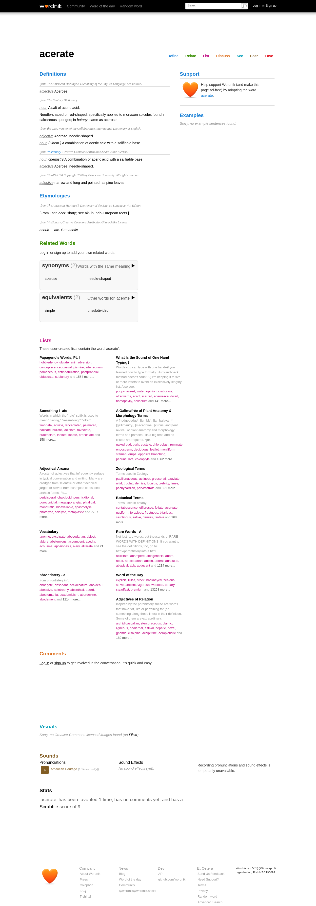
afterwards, (124, 396)
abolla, (149, 561)
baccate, (46, 430)
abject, (91, 536)
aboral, (160, 561)
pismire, (80, 367)
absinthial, (78, 590)
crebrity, (165, 483)
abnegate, (47, 585)
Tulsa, (132, 580)
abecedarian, (77, 536)
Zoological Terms (130, 469)
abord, (169, 556)
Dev (161, 868)
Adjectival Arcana (54, 469)
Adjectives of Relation (134, 599)
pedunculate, (125, 459)
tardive (160, 517)
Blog (122, 874)
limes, (175, 483)
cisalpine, (135, 633)
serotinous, (124, 517)
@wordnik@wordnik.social (137, 891)
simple (50, 310)
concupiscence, (51, 367)
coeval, (68, 367)
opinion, (152, 391)
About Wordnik (90, 874)
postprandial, (90, 372)
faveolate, (84, 430)
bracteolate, (48, 435)
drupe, (133, 454)
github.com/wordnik (171, 879)
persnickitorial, (84, 497)
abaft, (120, 561)
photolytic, (47, 512)
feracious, (137, 512)
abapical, (123, 565)
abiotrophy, (62, 590)
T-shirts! (85, 896)
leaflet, (155, 449)
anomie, (46, 536)
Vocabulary (49, 532)
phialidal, (89, 502)
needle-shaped (99, 279)
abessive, (47, 590)
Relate (190, 56)
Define (173, 56)
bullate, (58, 430)
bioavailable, (65, 507)
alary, (77, 546)
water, (141, 391)
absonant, (62, 585)
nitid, (120, 483)
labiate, (62, 435)
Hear (254, 56)
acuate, (59, 425)
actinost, (145, 478)
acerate (207, 95)
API (160, 874)
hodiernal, (137, 628)
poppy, (121, 391)
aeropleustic (167, 633)
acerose (51, 279)
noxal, (172, 628)
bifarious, (166, 512)
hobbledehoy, (49, 362)
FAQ (83, 891)
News (123, 868)
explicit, (122, 580)
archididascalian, (128, 623)
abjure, (45, 541)
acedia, (91, 541)
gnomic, (122, 633)
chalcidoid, (66, 497)
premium (137, 589)
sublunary (62, 377)
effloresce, (147, 507)
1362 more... (166, 459)
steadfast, (123, 589)
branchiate (87, 435)
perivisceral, (49, 497)
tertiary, (170, 585)
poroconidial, (49, 502)
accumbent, (77, 541)
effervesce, (162, 396)
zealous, (169, 580)
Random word (131, 6)
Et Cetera (205, 868)
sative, (138, 517)
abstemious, (59, 541)
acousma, (47, 546)
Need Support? (208, 879)
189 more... (124, 638)
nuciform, (123, 512)
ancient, (131, 585)
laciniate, (70, 430)
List (206, 56)
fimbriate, (47, 425)
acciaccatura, (79, 585)
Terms (202, 885)
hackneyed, (154, 580)
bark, (137, 444)
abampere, (138, 556)
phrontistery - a (52, 575)
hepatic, (162, 628)
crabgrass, (165, 391)
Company (87, 868)
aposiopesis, (63, 546)
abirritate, (123, 556)
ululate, (64, 362)
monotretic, (48, 507)
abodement (48, 599)
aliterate (87, 546)
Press (84, 879)
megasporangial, (71, 502)
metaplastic (76, 512)
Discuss (223, 56)
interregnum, (94, 367)
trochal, (129, 483)
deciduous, (142, 449)
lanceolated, (74, 425)
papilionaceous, (127, 478)
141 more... (163, 401)
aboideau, (96, 585)
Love (269, 56)
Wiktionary (54, 152)
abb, (133, 565)
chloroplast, (161, 444)
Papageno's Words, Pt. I (60, 357)
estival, (150, 628)
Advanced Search (210, 902)
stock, (141, 580)
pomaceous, (49, 372)
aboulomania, (49, 594)
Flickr (133, 735)
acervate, (171, 507)
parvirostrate (146, 488)
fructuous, (152, 512)
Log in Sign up (264, 5)
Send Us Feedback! (211, 874)
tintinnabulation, (69, 372)
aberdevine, (88, 594)
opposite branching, (152, 454)
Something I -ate (53, 411)
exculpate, (59, 536)
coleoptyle (143, 459)
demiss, (141, 483)
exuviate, (174, 478)
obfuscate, (47, 377)
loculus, (153, 483)
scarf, (137, 396)
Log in (44, 253)
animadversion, (81, 362)
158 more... (48, 439)
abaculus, (172, 561)
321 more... (170, 488)
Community (76, 6)
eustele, (147, 444)
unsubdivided (98, 310)
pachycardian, (126, 488)
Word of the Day (129, 575)
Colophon (86, 885)
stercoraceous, (152, 623)
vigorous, (144, 585)
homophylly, (125, 401)
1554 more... (85, 377)
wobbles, (158, 585)
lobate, (73, 435)
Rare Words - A (128, 532)
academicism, (69, 594)
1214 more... (166, 565)
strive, (120, 585)
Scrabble (49, 806)
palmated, (90, 425)
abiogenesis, (155, 556)
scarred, (147, 396)
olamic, (168, 623)
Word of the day (102, 6)
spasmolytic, (83, 507)
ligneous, (123, 628)
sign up (60, 253)
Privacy (203, 891)
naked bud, (124, 444)
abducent (144, 565)
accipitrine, (150, 633)
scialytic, (61, 512)
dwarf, (174, 396)
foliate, (160, 507)
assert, (131, 391)
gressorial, (159, 478)
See (240, 56)
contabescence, (127, 507)
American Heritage (64, 769)
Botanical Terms (129, 498)
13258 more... (160, 589)
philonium (141, 401)
